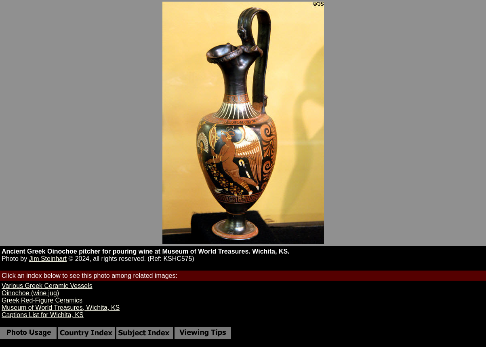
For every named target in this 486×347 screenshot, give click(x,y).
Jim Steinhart (48, 258)
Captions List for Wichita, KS (43, 314)
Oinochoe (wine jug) (30, 293)
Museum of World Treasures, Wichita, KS (61, 307)
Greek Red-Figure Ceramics (42, 300)
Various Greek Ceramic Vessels (47, 285)
